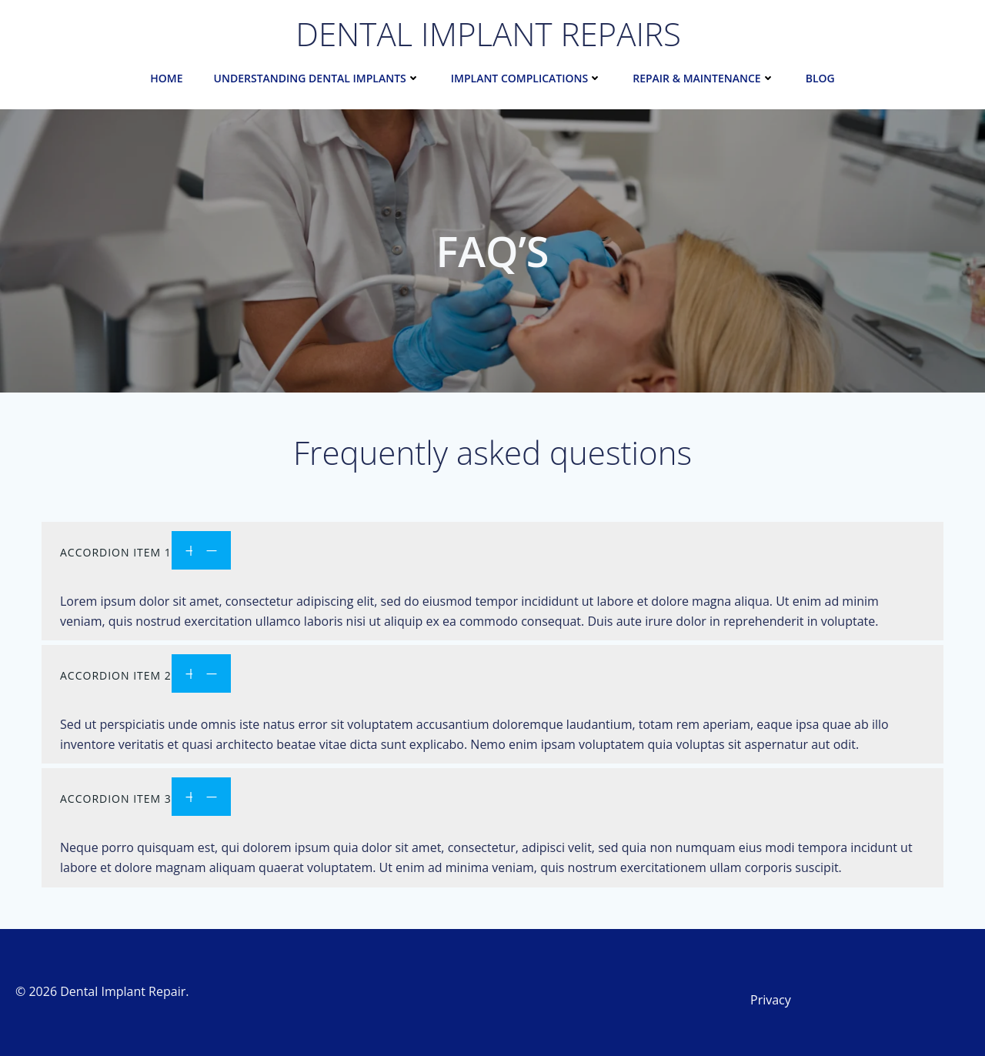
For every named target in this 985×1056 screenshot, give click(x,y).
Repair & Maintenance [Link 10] (703, 78)
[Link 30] (492, 675)
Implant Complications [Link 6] (526, 78)
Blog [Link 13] (820, 78)
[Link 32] (861, 1000)
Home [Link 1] (166, 78)
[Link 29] (492, 552)
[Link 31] (492, 798)
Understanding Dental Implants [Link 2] (317, 78)
